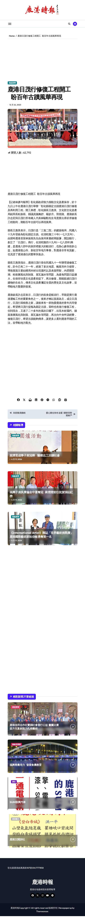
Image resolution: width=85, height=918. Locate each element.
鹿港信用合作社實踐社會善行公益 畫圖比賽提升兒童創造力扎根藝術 (34, 728)
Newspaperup (65, 909)
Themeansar (42, 913)
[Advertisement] (43, 60)
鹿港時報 (42, 883)
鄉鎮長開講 (16, 746)
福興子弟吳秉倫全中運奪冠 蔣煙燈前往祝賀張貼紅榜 (41, 496)
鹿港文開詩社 (17, 841)
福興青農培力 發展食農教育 (26, 766)
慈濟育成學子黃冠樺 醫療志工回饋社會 (35, 457)
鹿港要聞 (15, 709)
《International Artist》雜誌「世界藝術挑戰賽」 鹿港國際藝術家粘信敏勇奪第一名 (41, 536)
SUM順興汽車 (18, 804)
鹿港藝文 (15, 821)
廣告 (14, 783)
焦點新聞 (12, 83)
